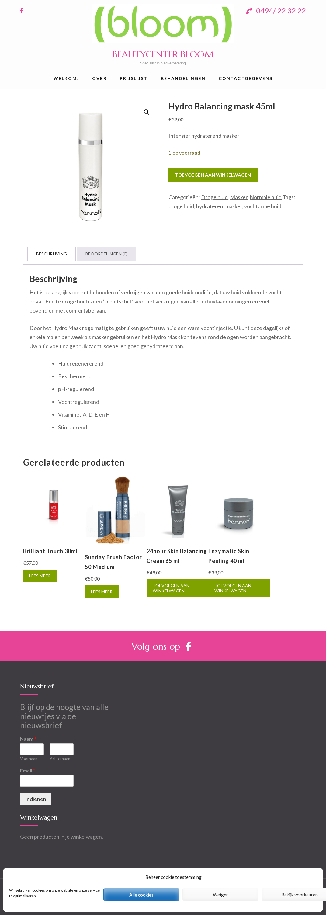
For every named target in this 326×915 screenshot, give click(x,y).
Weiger (220, 894)
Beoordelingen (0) (106, 253)
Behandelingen (183, 78)
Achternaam (60, 758)
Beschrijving (51, 253)
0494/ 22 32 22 (276, 10)
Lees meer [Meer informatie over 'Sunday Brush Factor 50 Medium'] (102, 591)
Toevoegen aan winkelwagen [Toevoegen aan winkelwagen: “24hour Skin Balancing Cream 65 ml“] (171, 588)
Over (99, 78)
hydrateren (209, 206)
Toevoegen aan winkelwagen (213, 175)
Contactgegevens (246, 78)
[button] (146, 112)
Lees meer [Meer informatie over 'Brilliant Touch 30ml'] (40, 575)
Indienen (35, 798)
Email (27, 770)
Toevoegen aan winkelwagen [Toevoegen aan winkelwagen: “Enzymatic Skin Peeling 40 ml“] (232, 588)
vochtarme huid (262, 206)
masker (233, 206)
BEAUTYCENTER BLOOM (163, 54)
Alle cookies (141, 894)
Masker (239, 197)
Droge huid (214, 197)
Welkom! (66, 78)
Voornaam (29, 758)
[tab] (51, 254)
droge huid (181, 206)
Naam (28, 739)
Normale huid (266, 197)
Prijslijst (134, 78)
